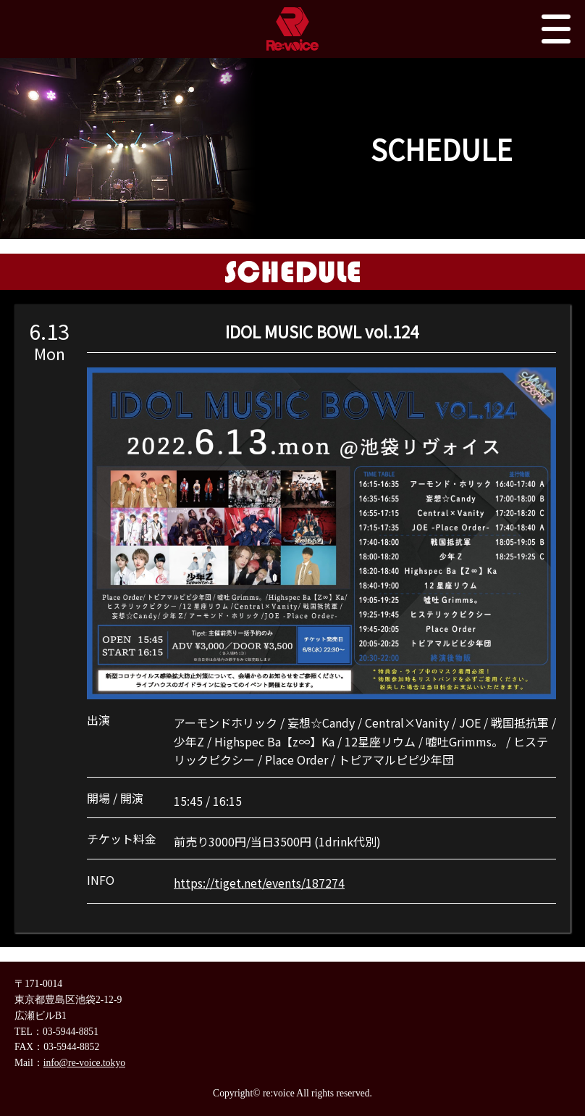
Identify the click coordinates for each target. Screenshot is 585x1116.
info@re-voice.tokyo (84, 1062)
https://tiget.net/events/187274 (259, 882)
